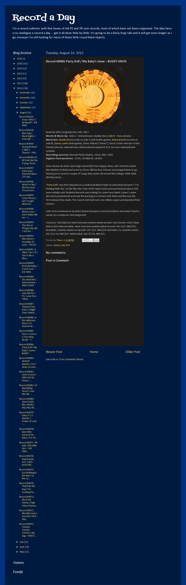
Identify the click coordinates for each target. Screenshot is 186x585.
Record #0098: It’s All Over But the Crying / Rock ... (28, 160)
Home (94, 352)
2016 (20, 74)
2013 (20, 83)
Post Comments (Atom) (71, 359)
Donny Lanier (61, 143)
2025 (20, 59)
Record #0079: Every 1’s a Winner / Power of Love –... (28, 418)
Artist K (57, 245)
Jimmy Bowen (119, 140)
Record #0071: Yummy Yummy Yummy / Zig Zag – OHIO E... (27, 530)
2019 (20, 68)
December (25, 93)
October (24, 103)
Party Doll (52, 185)
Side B (111, 136)
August (23, 113)
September (25, 107)
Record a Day (43, 17)
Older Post (133, 352)
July (22, 542)
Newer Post (54, 352)
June (22, 547)
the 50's (66, 245)
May (22, 552)
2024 (20, 64)
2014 (20, 78)
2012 (20, 88)
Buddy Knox (65, 140)
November (25, 98)
